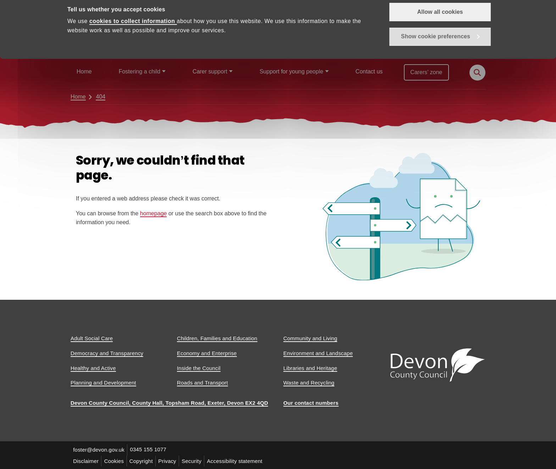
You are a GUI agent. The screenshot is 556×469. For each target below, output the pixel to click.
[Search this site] (477, 73)
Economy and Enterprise (207, 353)
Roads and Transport (202, 383)
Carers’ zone (426, 72)
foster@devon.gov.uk (99, 450)
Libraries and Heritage (310, 368)
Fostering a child (139, 71)
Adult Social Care (92, 338)
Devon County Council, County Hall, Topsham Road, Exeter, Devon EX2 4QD (169, 403)
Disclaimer (86, 461)
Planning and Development (103, 383)
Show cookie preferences (435, 50)
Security (194, 461)
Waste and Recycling (308, 383)
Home (84, 71)
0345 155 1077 (149, 450)
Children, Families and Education (217, 338)
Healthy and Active (93, 368)
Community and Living (310, 338)
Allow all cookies (440, 25)
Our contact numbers (311, 403)
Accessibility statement (237, 461)
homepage (153, 213)
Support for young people (291, 71)
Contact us (369, 71)
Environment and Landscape (318, 353)
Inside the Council (199, 368)
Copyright (142, 461)
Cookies (115, 461)
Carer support (210, 71)
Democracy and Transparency (107, 353)
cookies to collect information (133, 35)
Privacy (169, 461)
